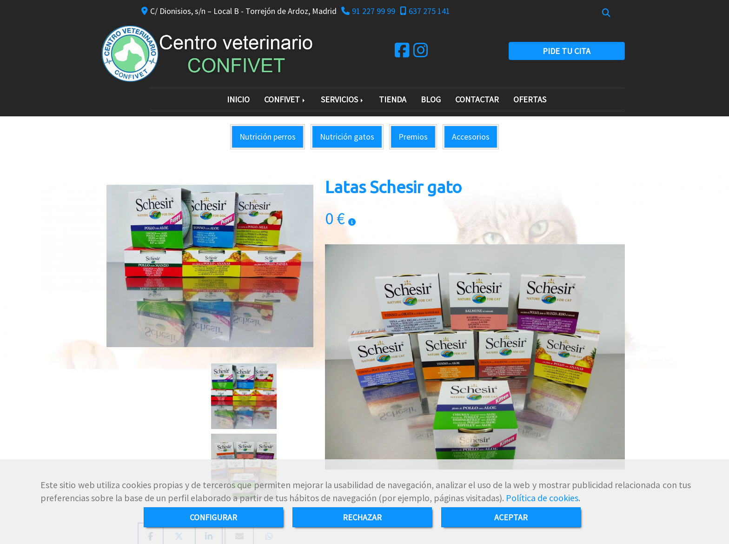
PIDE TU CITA (566, 51)
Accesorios (471, 136)
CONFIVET (285, 99)
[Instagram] (420, 53)
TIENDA (392, 99)
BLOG (431, 99)
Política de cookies (542, 498)
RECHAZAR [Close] (362, 517)
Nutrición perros (267, 136)
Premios (413, 136)
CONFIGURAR (213, 517)
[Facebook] (402, 53)
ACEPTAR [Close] (511, 517)
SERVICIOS (342, 99)
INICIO (238, 99)
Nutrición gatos (347, 136)
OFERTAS (529, 99)
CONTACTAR (477, 99)
